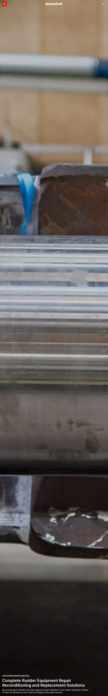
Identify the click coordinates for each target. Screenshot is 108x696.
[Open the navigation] (103, 4)
